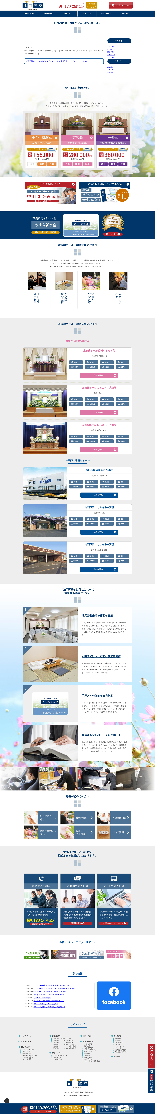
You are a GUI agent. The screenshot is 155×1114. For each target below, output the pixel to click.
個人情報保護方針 (121, 1050)
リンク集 (118, 1048)
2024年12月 (111, 55)
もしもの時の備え (28, 1050)
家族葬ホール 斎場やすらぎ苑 (63, 1044)
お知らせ (118, 1044)
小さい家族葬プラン (60, 1055)
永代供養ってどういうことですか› (74, 61)
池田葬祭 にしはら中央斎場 (63, 1042)
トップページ (26, 1036)
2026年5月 (110, 46)
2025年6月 (110, 52)
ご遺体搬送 (88, 1044)
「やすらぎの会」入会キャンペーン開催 (48, 994)
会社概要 (118, 1038)
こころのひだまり (90, 1050)
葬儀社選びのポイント (30, 1055)
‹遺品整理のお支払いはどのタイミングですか (42, 61)
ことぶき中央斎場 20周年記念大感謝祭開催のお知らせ (54, 988)
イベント (110, 69)
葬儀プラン (68, 13)
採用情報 (118, 1040)
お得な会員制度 (28, 1057)
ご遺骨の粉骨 (88, 1048)
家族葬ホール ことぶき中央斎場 (64, 1046)
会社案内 (125, 13)
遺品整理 (87, 1055)
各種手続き (88, 1059)
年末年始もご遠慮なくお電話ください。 (48, 1001)
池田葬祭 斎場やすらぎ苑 (62, 1038)
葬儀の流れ (26, 1051)
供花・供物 (87, 13)
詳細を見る (105, 375)
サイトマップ (119, 1046)
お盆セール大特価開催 (42, 998)
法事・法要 (88, 1052)
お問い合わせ (119, 1042)
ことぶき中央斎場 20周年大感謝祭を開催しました (52, 985)
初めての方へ (29, 13)
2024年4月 (110, 57)
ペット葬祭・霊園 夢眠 (92, 1061)
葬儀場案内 (48, 13)
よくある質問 (27, 1059)
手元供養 (87, 1053)
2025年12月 (111, 49)
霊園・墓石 (88, 1057)
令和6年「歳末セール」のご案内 (45, 1004)
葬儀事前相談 (27, 1053)
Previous (21, 954)
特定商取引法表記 (121, 1052)
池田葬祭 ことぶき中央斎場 (63, 1040)
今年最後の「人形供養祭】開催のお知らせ (49, 991)
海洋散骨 (87, 1046)
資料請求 (117, 1056)
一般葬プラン (57, 1059)
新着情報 (110, 67)
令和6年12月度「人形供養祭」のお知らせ (49, 1007)
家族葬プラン (57, 1057)
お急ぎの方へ (26, 1041)
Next (133, 954)
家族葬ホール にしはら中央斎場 (64, 1048)
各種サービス (106, 13)
